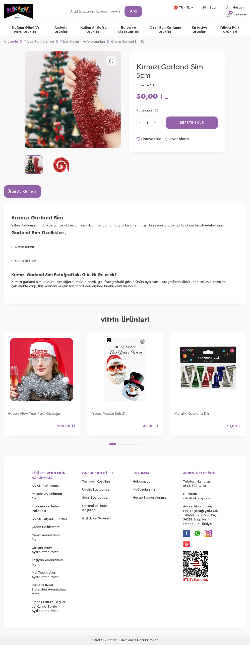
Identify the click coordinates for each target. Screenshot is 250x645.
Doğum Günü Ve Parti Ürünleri (26, 29)
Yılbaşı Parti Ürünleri (230, 29)
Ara (133, 11)
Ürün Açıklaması (22, 191)
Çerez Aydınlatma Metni (46, 537)
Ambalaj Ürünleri (61, 29)
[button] (112, 444)
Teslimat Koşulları (96, 481)
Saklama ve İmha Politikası (45, 508)
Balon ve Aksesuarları (128, 29)
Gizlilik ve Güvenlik (96, 518)
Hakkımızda (142, 481)
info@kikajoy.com (197, 498)
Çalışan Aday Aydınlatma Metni (45, 550)
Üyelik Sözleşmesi (96, 489)
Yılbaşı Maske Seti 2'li (108, 413)
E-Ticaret (110, 640)
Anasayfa (11, 41)
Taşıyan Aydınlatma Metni (47, 562)
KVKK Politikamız (45, 486)
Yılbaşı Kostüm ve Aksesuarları (82, 41)
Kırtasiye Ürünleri (199, 29)
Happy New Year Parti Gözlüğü (34, 413)
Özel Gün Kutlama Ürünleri (165, 29)
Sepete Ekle (192, 122)
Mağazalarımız (144, 489)
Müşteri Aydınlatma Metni (47, 496)
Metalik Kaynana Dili (191, 413)
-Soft (97, 640)
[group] (73, 99)
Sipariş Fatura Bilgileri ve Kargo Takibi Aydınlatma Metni (49, 606)
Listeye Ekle (148, 139)
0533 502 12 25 (194, 486)
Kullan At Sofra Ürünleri (93, 29)
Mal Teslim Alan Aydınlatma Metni (45, 574)
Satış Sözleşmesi (95, 497)
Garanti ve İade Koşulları (94, 508)
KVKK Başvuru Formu (49, 519)
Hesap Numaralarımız (149, 497)
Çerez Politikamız (45, 527)
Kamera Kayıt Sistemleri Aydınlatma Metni (49, 589)
